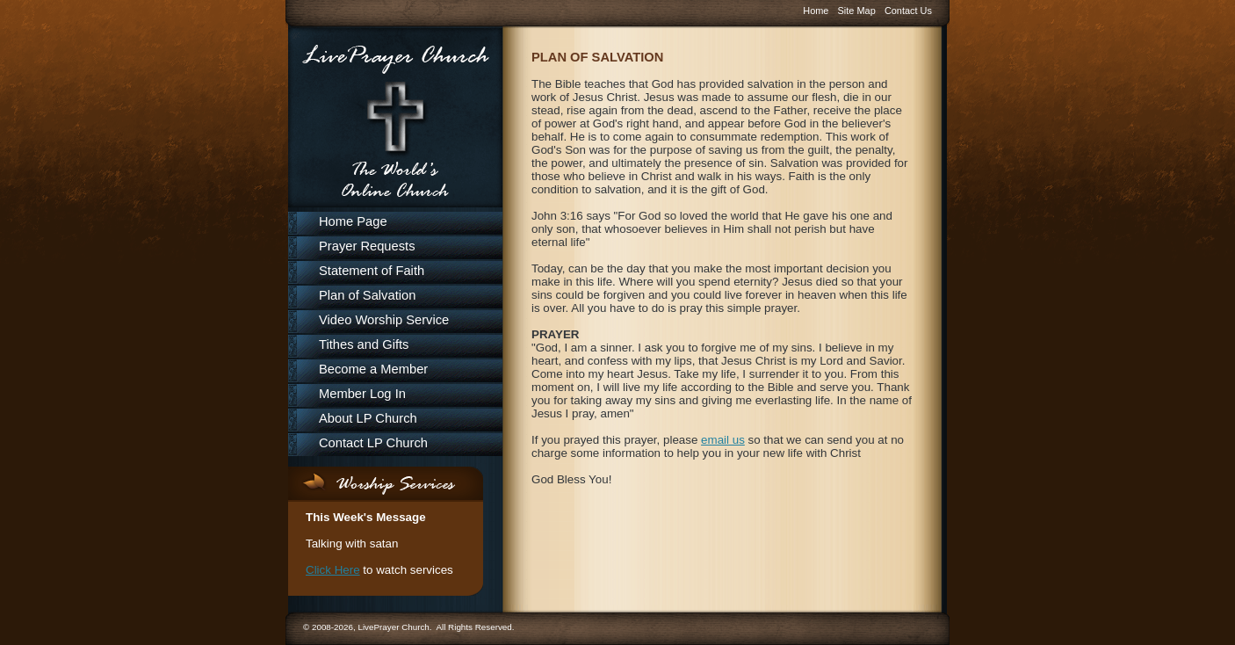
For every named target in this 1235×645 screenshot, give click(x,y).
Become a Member (373, 369)
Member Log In (362, 394)
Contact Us (908, 10)
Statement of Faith (371, 271)
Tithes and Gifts (363, 344)
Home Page (353, 221)
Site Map (857, 10)
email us (723, 439)
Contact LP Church (373, 443)
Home (815, 10)
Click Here (333, 569)
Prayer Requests (367, 246)
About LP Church (368, 418)
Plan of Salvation (367, 295)
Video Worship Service (384, 320)
